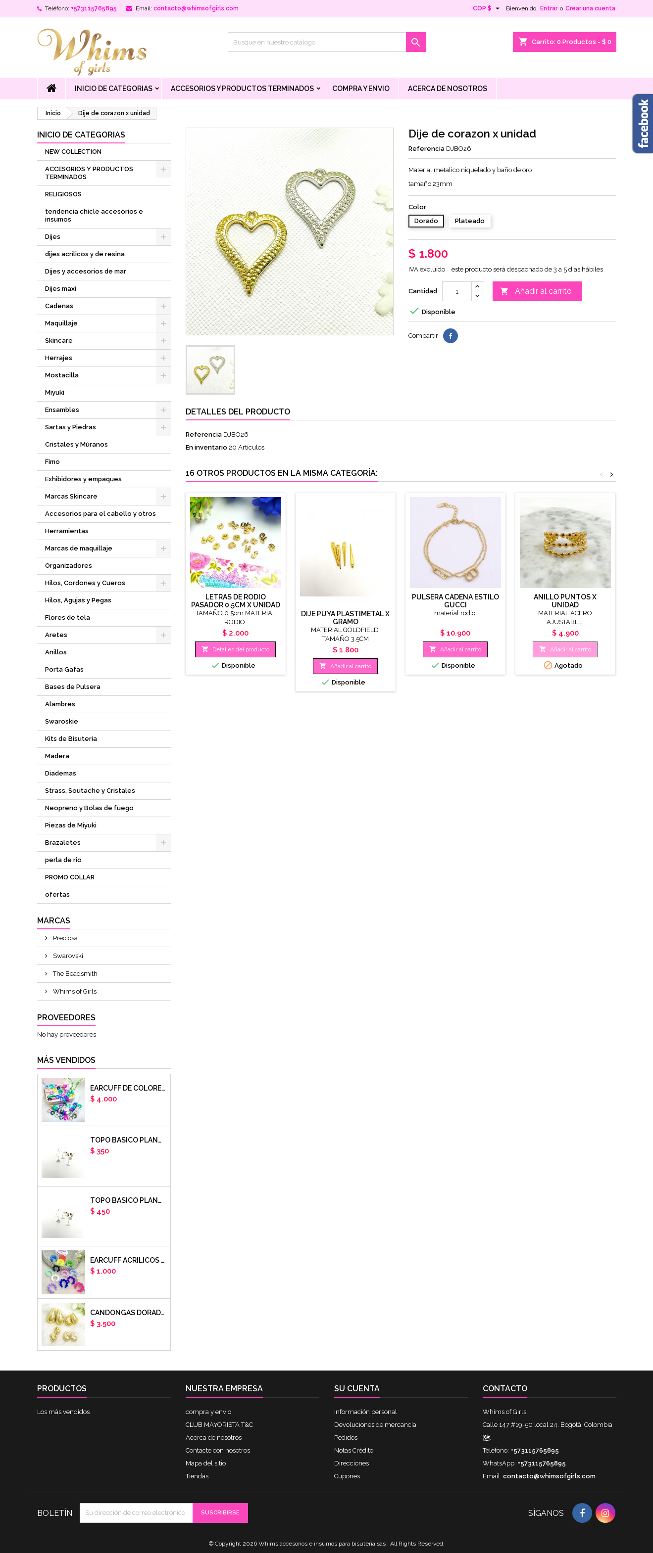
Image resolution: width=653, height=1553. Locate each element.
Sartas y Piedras (70, 427)
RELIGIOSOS (63, 194)
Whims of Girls (74, 991)
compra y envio (361, 88)
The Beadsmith (74, 973)
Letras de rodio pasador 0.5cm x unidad (235, 601)
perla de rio (63, 860)
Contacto (505, 1388)
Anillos (56, 652)
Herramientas (67, 531)
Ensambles (62, 409)
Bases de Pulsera (72, 686)
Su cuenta (357, 1388)
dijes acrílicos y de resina (85, 254)
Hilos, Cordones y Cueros (85, 583)
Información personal (365, 1412)
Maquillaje (61, 323)
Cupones (347, 1476)
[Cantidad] (457, 291)
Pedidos (345, 1437)
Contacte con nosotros (218, 1450)
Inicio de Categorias (113, 88)
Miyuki (54, 392)
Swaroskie (61, 721)
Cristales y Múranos (76, 444)
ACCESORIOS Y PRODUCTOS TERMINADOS (242, 88)
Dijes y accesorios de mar (85, 271)
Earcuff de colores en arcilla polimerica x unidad (128, 1088)
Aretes (56, 635)
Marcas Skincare (71, 496)
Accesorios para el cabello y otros (100, 513)
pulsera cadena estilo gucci (455, 601)
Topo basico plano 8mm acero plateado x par (128, 1200)
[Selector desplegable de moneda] (487, 8)
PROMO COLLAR (70, 877)
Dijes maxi (60, 288)
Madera (57, 756)
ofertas (57, 894)
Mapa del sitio (206, 1463)
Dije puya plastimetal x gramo (345, 618)
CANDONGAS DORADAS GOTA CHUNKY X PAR (128, 1313)
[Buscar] (327, 42)
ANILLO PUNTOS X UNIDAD (565, 601)
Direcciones (351, 1463)
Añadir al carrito (536, 291)
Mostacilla (62, 375)
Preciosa (64, 938)
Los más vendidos (63, 1412)
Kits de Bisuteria (71, 738)
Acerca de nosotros (447, 88)
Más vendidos (66, 1060)
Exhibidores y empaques (83, 479)
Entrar (548, 8)
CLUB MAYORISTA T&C (219, 1424)
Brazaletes (63, 842)
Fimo (52, 461)
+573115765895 (94, 8)
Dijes (52, 236)
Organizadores (68, 565)
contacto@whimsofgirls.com (196, 8)
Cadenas (59, 306)
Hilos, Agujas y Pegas (78, 600)
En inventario (206, 447)
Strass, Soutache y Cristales (90, 790)
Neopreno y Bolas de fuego (89, 808)
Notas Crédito (353, 1450)
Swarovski (67, 955)
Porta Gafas (64, 669)
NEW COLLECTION (73, 151)
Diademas (60, 773)
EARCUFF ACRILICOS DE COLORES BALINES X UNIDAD (128, 1260)
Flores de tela (67, 617)
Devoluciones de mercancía (375, 1424)
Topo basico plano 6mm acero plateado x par (128, 1140)
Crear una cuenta (590, 8)
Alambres (60, 704)
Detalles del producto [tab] (238, 411)
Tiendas (197, 1476)
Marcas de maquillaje (78, 548)
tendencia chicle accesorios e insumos (94, 215)
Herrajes (58, 358)
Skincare (59, 340)
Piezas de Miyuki (71, 825)
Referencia (426, 148)
